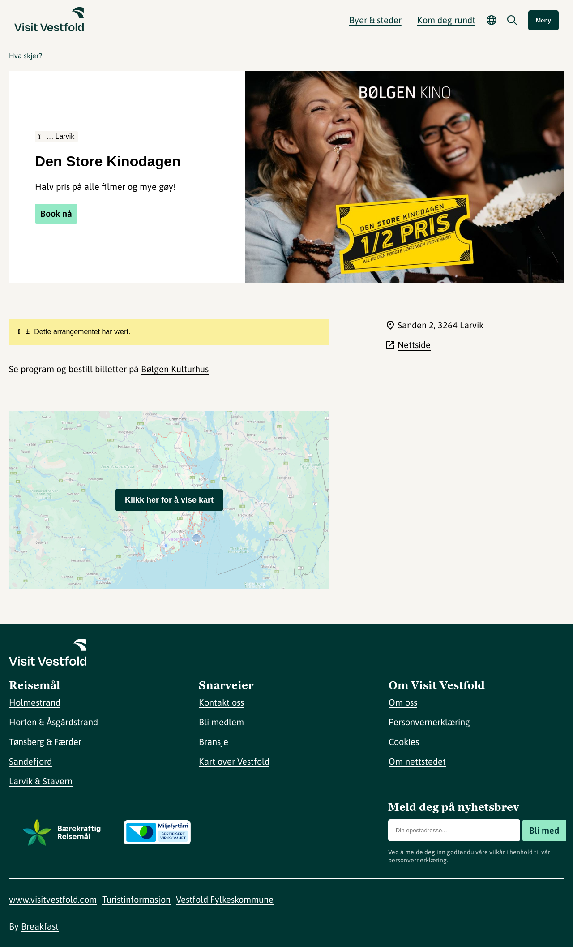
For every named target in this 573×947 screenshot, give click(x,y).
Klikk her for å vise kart (169, 499)
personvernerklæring (417, 860)
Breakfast (40, 926)
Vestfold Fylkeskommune (225, 899)
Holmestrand (34, 702)
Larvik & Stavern (41, 781)
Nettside (414, 345)
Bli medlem (221, 722)
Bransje (213, 741)
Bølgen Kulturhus (175, 369)
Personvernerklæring (429, 722)
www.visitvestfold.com (53, 899)
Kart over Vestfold (234, 761)
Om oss (403, 702)
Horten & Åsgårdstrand (53, 722)
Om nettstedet (417, 761)
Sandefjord (30, 761)
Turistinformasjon (136, 899)
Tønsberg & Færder (45, 741)
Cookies (404, 741)
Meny (543, 20)
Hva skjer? (25, 56)
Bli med (544, 830)
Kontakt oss (221, 702)
